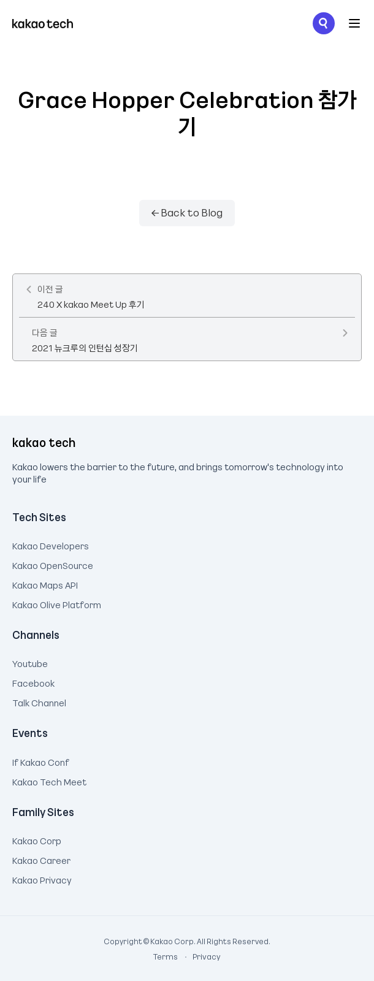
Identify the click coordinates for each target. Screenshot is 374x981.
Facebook (33, 681)
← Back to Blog (187, 212)
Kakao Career (41, 859)
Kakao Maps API (45, 583)
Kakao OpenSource (52, 564)
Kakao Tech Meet (49, 780)
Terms (166, 956)
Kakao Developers (50, 544)
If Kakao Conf (40, 761)
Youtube (30, 662)
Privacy (200, 956)
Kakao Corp (36, 839)
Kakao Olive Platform (56, 603)
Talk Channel (39, 701)
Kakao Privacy (42, 878)
